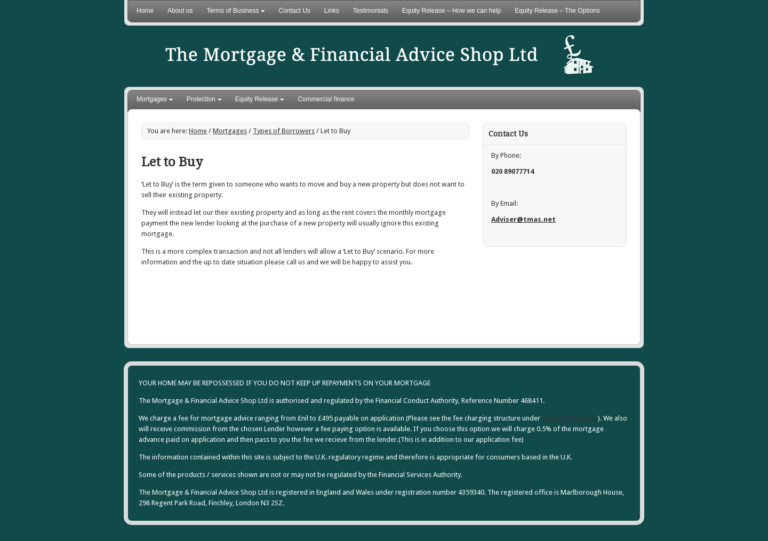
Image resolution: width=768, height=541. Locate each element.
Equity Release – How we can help (451, 10)
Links (331, 10)
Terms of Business (233, 13)
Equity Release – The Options (557, 10)
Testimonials (370, 10)
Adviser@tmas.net (523, 219)
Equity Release (257, 100)
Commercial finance (326, 99)
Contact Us (294, 10)
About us (180, 10)
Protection (201, 100)
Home (145, 10)
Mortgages (152, 100)
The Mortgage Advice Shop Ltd (421, 56)
